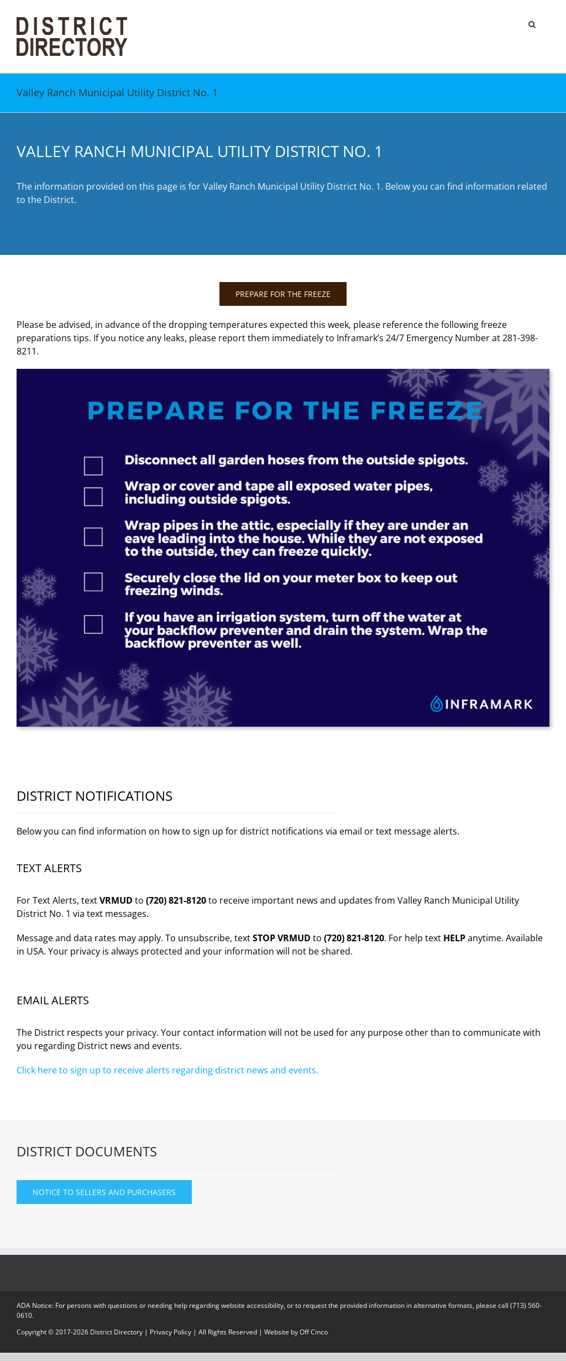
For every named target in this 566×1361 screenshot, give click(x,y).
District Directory (116, 1332)
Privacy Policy (170, 1332)
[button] (532, 23)
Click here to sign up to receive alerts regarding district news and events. (167, 1070)
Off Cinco (314, 1332)
